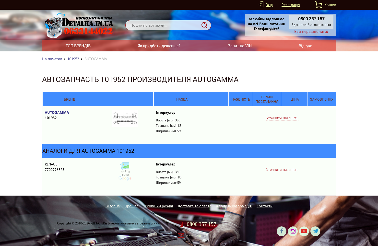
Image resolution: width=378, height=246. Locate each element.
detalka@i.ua (197, 236)
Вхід (269, 4)
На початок (52, 59)
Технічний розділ (158, 206)
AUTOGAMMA (69, 115)
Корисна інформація (234, 206)
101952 (73, 59)
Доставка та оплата (194, 206)
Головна (113, 206)
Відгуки (305, 45)
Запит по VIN (240, 45)
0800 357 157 (201, 224)
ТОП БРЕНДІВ (78, 45)
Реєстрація (291, 4)
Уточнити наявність (282, 118)
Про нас (131, 206)
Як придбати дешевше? (159, 45)
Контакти (264, 206)
